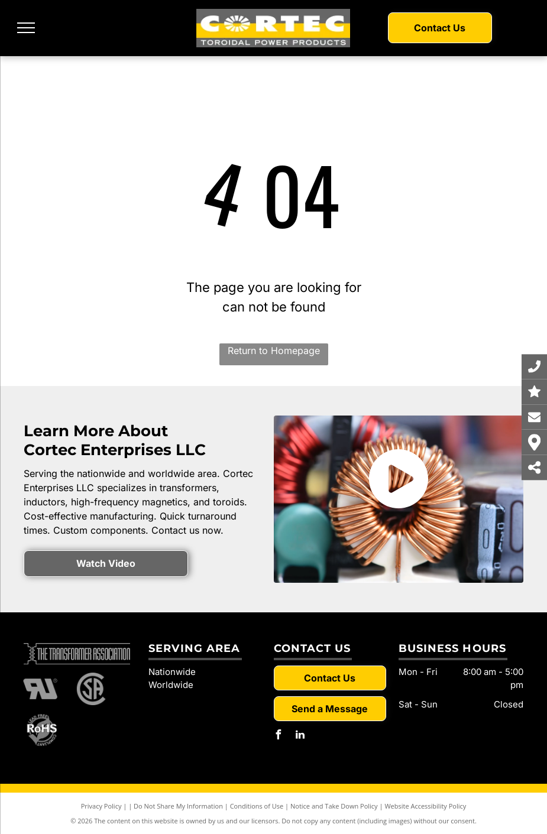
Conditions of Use (257, 805)
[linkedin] (300, 736)
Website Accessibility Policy (425, 805)
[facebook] (278, 736)
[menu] (26, 27)
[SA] (91, 689)
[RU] (41, 689)
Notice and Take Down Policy (334, 805)
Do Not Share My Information (178, 805)
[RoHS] (41, 730)
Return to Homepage (274, 350)
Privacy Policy (101, 805)
